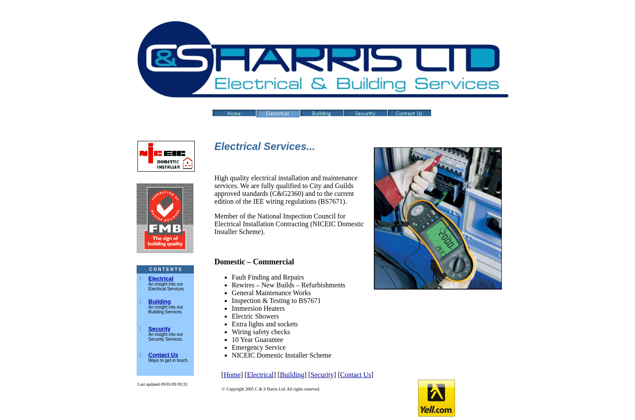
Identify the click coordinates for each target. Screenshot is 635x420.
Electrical (260, 374)
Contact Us (355, 374)
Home (232, 374)
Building (292, 374)
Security (322, 374)
